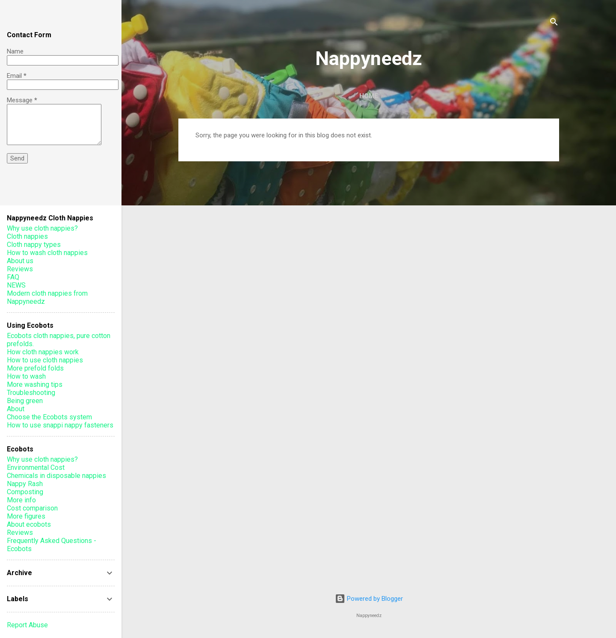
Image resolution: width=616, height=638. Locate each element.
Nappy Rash (25, 484)
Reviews (20, 269)
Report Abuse (27, 625)
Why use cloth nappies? (42, 228)
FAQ (13, 277)
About (15, 409)
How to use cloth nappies (45, 360)
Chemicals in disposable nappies (56, 476)
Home (368, 96)
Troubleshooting (31, 393)
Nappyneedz (368, 58)
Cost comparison (32, 508)
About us (20, 261)
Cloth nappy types (34, 244)
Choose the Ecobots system (49, 417)
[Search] (554, 23)
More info (21, 500)
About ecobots (29, 524)
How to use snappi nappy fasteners (60, 425)
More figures (26, 516)
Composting (25, 492)
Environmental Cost (36, 467)
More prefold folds (35, 368)
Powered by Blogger (369, 598)
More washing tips (34, 384)
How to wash (26, 376)
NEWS (16, 285)
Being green (25, 401)
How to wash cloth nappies (47, 253)
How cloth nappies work (43, 352)
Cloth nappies (27, 236)
